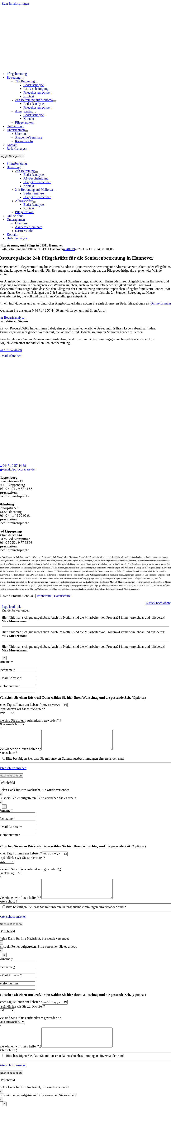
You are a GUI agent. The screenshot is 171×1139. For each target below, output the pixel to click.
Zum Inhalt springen (15, 3)
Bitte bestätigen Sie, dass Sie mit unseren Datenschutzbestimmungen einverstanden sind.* (66, 915)
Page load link (11, 606)
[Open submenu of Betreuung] (22, 78)
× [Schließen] (4, 657)
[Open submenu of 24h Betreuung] (36, 82)
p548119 (69, 249)
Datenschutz (62, 596)
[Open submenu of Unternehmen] (26, 131)
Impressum (44, 596)
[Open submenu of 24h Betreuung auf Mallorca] (54, 101)
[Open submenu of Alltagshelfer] (34, 112)
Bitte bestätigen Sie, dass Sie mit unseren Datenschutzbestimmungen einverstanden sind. (65, 762)
